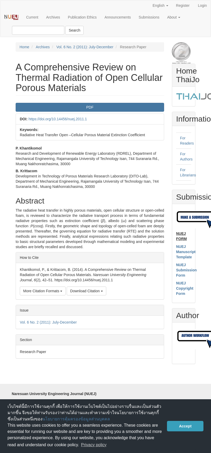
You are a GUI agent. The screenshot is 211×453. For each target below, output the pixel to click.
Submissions (149, 17)
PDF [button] (90, 107)
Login (202, 5)
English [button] (160, 5)
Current (32, 17)
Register (183, 5)
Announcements (117, 17)
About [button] (173, 17)
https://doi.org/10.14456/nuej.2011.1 (57, 119)
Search (74, 30)
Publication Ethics (82, 17)
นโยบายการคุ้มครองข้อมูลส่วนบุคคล (76, 419)
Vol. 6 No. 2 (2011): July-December (84, 47)
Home (24, 47)
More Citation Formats (42, 291)
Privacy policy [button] (94, 445)
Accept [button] (185, 426)
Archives (53, 17)
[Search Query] (38, 30)
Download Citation (86, 291)
